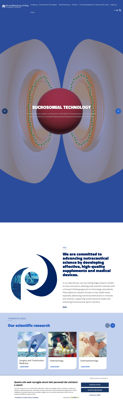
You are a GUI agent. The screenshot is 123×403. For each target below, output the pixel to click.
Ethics (33, 12)
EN (117, 10)
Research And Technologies (48, 4)
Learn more (24, 367)
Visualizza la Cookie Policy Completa (26, 397)
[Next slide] (118, 111)
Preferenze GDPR (94, 395)
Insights (113, 4)
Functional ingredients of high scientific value (94, 4)
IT (114, 10)
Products (75, 4)
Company (34, 4)
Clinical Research (64, 4)
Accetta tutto (95, 385)
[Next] (112, 325)
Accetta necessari (95, 390)
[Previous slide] (5, 111)
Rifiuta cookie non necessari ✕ (99, 378)
